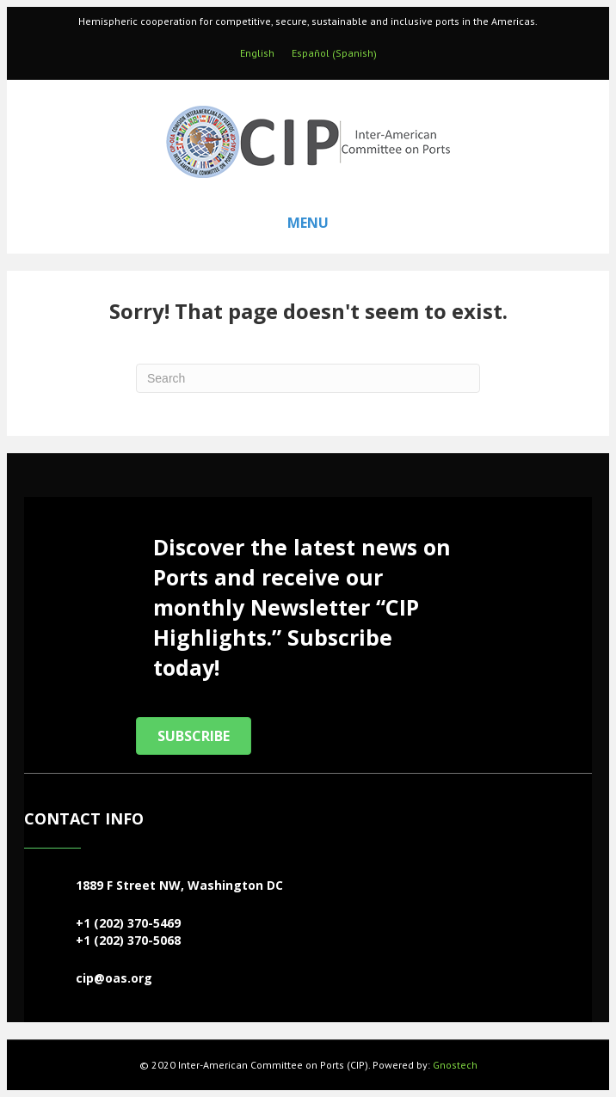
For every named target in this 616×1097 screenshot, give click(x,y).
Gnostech (455, 1064)
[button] (193, 736)
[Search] (308, 378)
